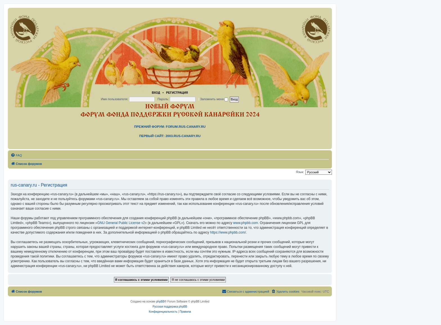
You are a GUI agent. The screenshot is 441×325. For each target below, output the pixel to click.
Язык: (300, 172)
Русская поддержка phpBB (169, 306)
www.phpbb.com (245, 223)
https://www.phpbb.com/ (228, 232)
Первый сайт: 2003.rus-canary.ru (170, 136)
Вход (156, 92)
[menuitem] (16, 155)
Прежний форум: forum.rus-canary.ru (170, 126)
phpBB (160, 301)
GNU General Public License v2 (121, 223)
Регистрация (177, 92)
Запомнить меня (214, 99)
